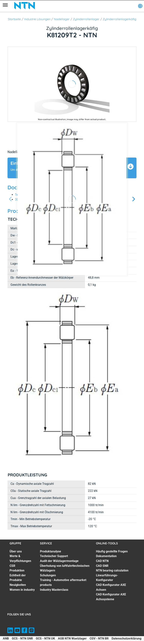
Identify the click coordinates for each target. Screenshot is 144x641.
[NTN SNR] (24, 5)
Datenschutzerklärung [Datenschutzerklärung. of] (126, 638)
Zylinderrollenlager (86, 19)
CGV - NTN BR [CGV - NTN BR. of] (99, 638)
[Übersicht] (5, 5)
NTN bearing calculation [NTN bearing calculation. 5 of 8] (112, 570)
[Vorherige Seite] (11, 199)
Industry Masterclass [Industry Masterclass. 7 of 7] (54, 589)
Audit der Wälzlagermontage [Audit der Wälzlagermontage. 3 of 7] (59, 561)
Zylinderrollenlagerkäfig (119, 19)
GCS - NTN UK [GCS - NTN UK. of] (45, 638)
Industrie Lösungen (37, 19)
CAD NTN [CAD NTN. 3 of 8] (102, 561)
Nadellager (62, 19)
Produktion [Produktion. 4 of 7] (17, 570)
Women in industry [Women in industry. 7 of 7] (22, 589)
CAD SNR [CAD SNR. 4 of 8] (102, 566)
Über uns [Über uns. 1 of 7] (16, 551)
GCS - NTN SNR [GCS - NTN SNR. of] (22, 638)
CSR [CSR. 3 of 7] (12, 566)
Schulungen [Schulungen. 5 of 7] (48, 575)
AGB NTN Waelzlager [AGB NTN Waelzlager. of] (72, 638)
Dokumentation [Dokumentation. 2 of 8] (106, 556)
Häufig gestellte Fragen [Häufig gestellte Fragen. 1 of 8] (112, 551)
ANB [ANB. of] (6, 638)
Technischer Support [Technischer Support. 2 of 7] (54, 556)
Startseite (14, 19)
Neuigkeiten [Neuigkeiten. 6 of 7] (18, 585)
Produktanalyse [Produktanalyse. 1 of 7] (50, 551)
